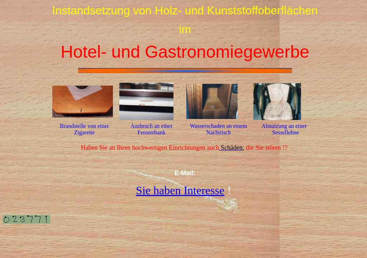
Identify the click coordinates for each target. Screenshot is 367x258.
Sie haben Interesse (180, 190)
